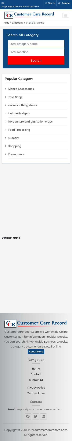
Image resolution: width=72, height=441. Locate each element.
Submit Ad (36, 380)
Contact (36, 374)
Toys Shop (15, 97)
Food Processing (19, 130)
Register (64, 3)
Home (6, 22)
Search (36, 60)
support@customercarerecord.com (40, 409)
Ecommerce (16, 154)
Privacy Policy (36, 388)
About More (36, 351)
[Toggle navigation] (65, 15)
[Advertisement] (35, 200)
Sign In (50, 3)
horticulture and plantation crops (30, 122)
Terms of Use (36, 393)
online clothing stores (22, 105)
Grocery (13, 138)
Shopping (14, 146)
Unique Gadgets (19, 113)
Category (17, 22)
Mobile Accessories (21, 89)
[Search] (36, 44)
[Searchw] (36, 52)
